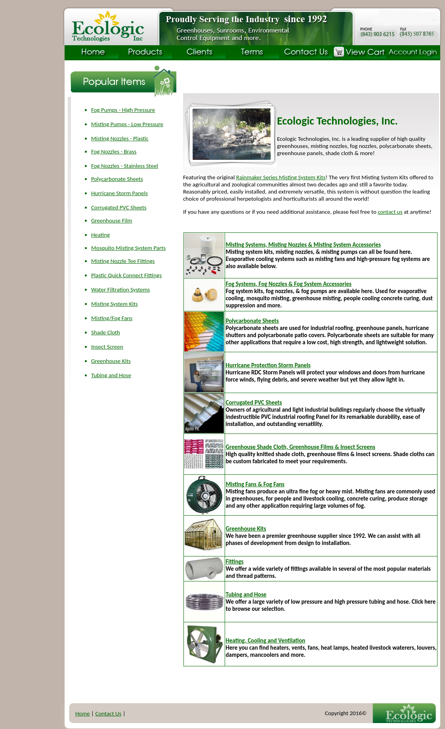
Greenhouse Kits (111, 360)
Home (82, 713)
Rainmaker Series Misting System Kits (281, 177)
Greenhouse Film (111, 220)
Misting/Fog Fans (111, 318)
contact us (390, 211)
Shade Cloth (105, 332)
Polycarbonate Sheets (117, 178)
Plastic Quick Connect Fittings (126, 275)
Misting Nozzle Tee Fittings (123, 261)
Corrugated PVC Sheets (119, 207)
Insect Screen (107, 346)
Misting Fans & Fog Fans (254, 484)
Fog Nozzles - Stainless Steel (124, 165)
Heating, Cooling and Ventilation (265, 640)
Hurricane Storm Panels (119, 193)
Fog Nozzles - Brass (113, 151)
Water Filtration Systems (120, 289)
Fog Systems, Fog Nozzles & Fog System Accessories (288, 284)
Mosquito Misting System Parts (128, 247)
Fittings (234, 561)
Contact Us (108, 713)
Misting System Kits (114, 303)
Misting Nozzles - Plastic (120, 138)
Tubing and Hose (111, 375)
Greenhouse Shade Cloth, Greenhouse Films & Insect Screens (300, 447)
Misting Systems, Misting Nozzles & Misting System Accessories (302, 244)
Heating (100, 234)
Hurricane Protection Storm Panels (267, 365)
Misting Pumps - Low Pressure (127, 124)
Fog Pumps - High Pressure (123, 109)
